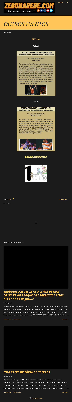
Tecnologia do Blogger (36, 398)
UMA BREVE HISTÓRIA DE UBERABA (27, 372)
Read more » (65, 319)
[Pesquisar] (60, 2)
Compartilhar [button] (63, 199)
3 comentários (17, 319)
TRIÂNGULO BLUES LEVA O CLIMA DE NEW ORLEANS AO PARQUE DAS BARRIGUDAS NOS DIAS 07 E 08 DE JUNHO (33, 295)
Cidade (9, 199)
